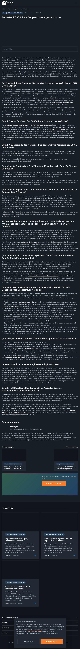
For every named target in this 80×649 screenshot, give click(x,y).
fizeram (50, 198)
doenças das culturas (58, 129)
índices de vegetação (26, 302)
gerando (14, 153)
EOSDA (8, 3)
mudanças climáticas (28, 242)
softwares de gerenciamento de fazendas (43, 276)
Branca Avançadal (31, 349)
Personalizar (28, 641)
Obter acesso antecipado (54, 483)
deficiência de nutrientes (13, 306)
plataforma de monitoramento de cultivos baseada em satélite (29, 125)
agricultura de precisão (50, 98)
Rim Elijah (14, 427)
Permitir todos (51, 641)
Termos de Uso (12, 642)
